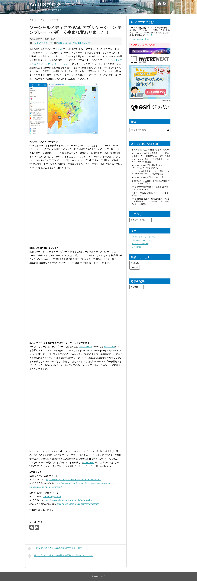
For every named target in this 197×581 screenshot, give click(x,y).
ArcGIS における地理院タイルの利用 (147, 177)
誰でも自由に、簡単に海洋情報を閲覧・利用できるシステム (60, 556)
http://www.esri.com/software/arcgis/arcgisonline (69, 500)
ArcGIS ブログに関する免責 (143, 45)
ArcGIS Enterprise (81, 43)
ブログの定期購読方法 (139, 39)
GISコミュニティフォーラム (144, 237)
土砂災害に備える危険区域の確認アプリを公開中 (54, 548)
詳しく (149, 35)
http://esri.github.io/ (52, 496)
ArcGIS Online (64, 43)
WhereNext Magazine (141, 240)
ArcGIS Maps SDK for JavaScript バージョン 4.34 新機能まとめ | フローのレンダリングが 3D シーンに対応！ (151, 201)
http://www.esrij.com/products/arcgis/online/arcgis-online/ (73, 479)
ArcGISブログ (45, 4)
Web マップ (109, 346)
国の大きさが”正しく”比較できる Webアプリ (151, 150)
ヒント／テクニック (42, 43)
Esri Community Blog (141, 244)
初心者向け (136, 247)
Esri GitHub (88, 462)
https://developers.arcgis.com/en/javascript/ (78, 504)
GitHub (59, 49)
